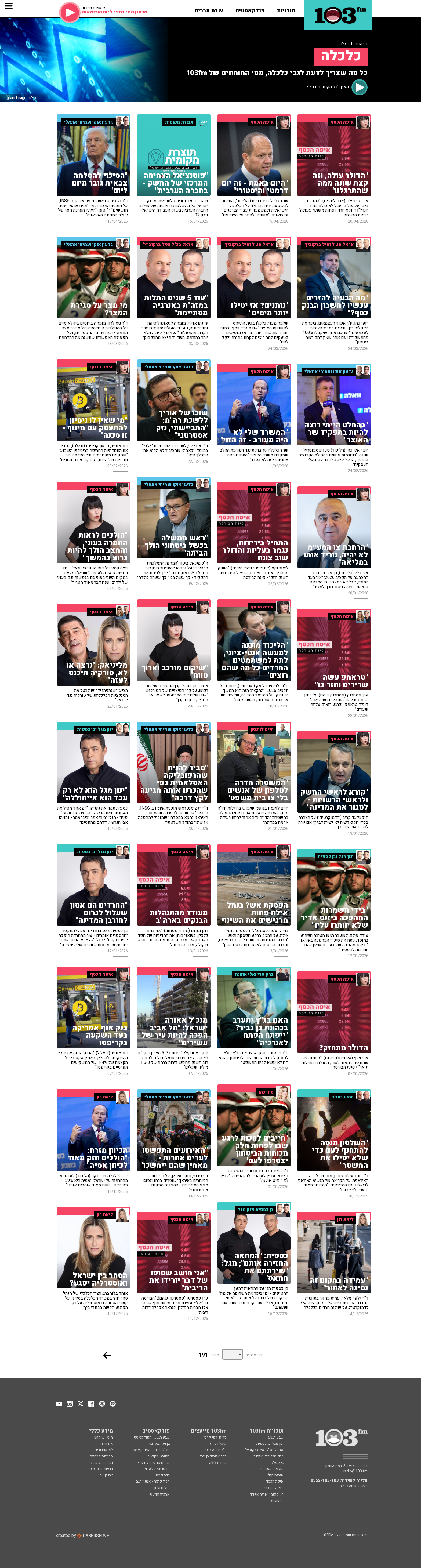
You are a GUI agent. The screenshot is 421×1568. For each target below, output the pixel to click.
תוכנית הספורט (272, 1469)
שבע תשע (276, 1437)
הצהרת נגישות (102, 1463)
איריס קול (276, 1475)
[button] (286, 9)
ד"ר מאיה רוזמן (215, 1450)
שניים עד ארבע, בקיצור (152, 1463)
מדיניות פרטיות (101, 1456)
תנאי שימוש (103, 1437)
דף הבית (361, 43)
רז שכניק (277, 1501)
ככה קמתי (162, 1475)
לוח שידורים (104, 1450)
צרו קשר (106, 1475)
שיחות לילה (218, 1463)
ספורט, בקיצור (159, 1456)
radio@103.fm (355, 1471)
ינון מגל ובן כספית (270, 1444)
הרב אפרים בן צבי (213, 1456)
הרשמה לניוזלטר (100, 1469)
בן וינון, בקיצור (159, 1444)
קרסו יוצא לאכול (157, 1469)
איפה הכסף (275, 1481)
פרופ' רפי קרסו (215, 1437)
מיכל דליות (218, 1444)
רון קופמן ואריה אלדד (267, 1494)
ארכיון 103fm (159, 1494)
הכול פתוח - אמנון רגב (153, 1481)
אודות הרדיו (104, 1444)
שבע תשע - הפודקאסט (152, 1437)
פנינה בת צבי (274, 1488)
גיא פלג (277, 1463)
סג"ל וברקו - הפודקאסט (151, 1450)
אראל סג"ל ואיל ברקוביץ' (264, 1450)
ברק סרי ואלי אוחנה (268, 1456)
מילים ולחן (162, 1488)
